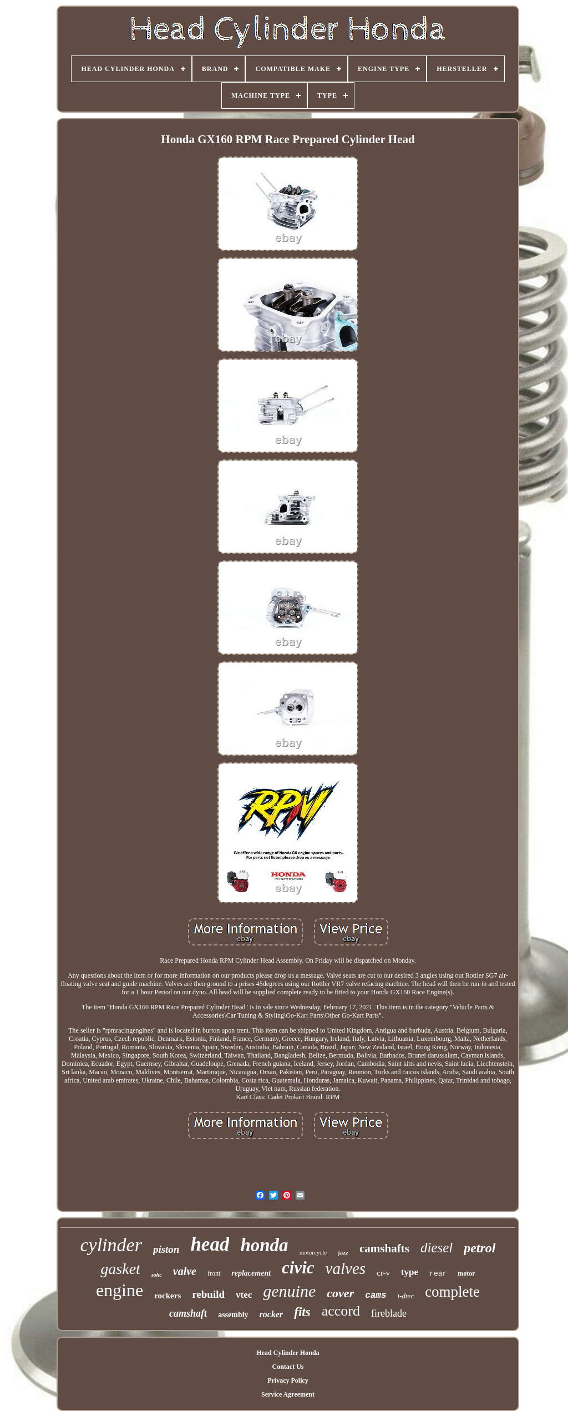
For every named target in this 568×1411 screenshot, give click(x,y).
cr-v (383, 1272)
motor (466, 1273)
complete (452, 1291)
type (409, 1272)
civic (298, 1267)
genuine (289, 1291)
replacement (251, 1273)
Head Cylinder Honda (287, 1353)
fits (302, 1312)
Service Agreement (288, 1394)
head (209, 1244)
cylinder (110, 1245)
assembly (233, 1315)
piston (166, 1249)
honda (264, 1245)
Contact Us (287, 1366)
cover (340, 1293)
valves (346, 1268)
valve (184, 1271)
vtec (244, 1294)
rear (438, 1274)
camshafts (384, 1248)
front (213, 1273)
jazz (343, 1252)
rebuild (208, 1294)
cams (375, 1296)
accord (341, 1311)
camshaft (188, 1313)
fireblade (389, 1313)
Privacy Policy (287, 1380)
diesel (436, 1247)
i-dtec (406, 1296)
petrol (479, 1248)
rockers (167, 1295)
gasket (120, 1268)
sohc (156, 1275)
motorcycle (313, 1252)
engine (119, 1290)
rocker (271, 1314)
